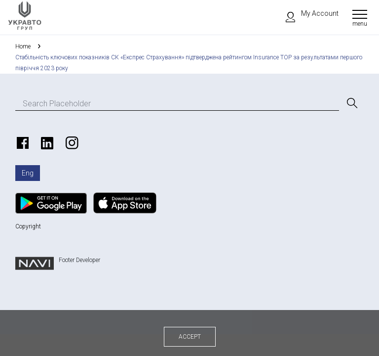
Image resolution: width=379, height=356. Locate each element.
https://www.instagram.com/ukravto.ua (70, 142)
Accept (190, 336)
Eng (28, 173)
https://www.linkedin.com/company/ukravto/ (46, 142)
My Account (307, 13)
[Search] (351, 103)
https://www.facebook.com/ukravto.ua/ (21, 142)
